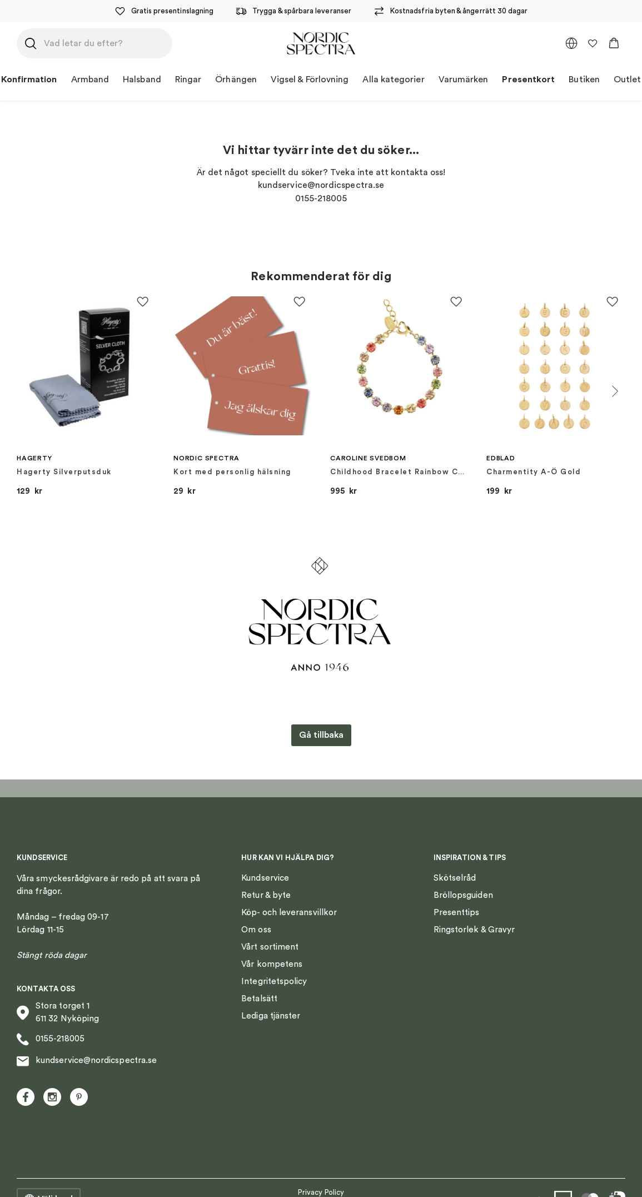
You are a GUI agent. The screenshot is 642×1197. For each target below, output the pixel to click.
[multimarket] (571, 43)
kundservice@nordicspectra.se (87, 1061)
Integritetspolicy (274, 981)
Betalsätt (259, 999)
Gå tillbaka (321, 735)
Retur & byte (266, 895)
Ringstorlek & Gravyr (474, 930)
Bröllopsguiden (463, 895)
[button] (614, 43)
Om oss (256, 930)
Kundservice (265, 878)
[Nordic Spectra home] (321, 43)
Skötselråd (455, 878)
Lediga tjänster (270, 1016)
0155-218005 (50, 1039)
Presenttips (457, 912)
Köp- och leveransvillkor (289, 912)
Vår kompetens (271, 964)
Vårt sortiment (269, 947)
